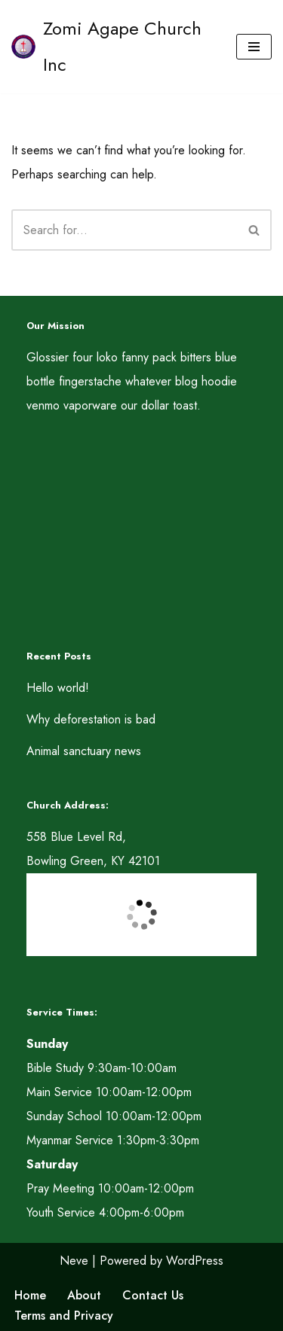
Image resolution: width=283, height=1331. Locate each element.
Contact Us (152, 1295)
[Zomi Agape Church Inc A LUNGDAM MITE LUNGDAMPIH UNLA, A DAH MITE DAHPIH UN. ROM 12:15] (112, 47)
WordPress (194, 1260)
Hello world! (57, 687)
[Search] (124, 230)
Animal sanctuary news (83, 751)
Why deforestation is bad (90, 719)
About (84, 1295)
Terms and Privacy (63, 1315)
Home (30, 1295)
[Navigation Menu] (254, 46)
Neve (74, 1260)
